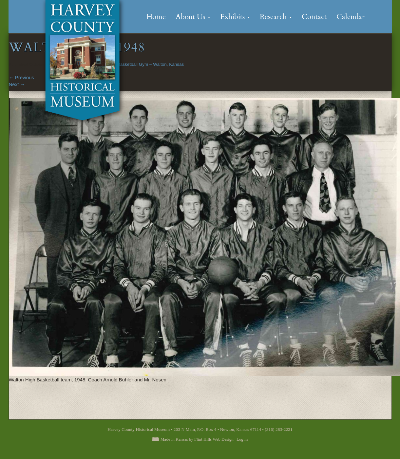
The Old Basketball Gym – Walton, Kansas (142, 64)
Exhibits (235, 17)
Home (156, 17)
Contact (314, 17)
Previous (21, 77)
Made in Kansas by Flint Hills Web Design (197, 439)
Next (17, 84)
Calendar (350, 17)
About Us (193, 17)
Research (276, 17)
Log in (242, 439)
